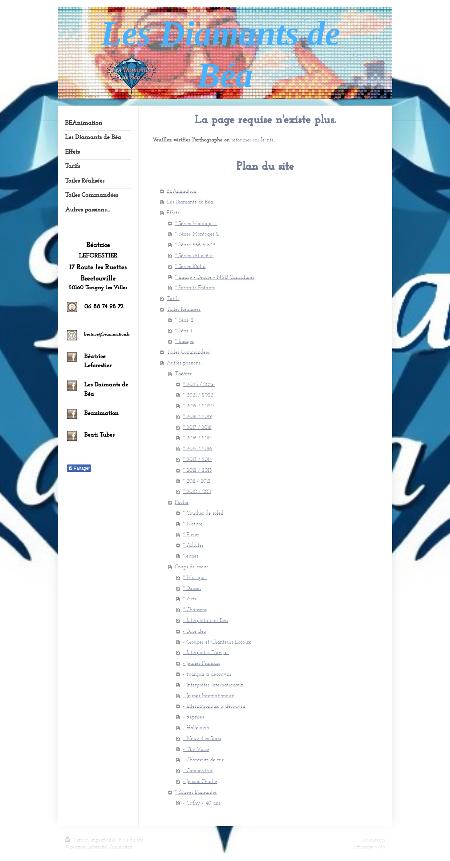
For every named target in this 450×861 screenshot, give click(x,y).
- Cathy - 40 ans (201, 802)
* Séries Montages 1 (196, 223)
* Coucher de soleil (203, 512)
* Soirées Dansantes (196, 792)
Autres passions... (185, 362)
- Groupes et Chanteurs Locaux (217, 641)
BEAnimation (181, 190)
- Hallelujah (196, 727)
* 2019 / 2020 (198, 405)
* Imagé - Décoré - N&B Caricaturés (214, 277)
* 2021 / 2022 (198, 394)
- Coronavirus (198, 770)
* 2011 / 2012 (197, 480)
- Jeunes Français (201, 663)
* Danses (192, 588)
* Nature (193, 523)
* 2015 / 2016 (197, 448)
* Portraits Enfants (195, 287)
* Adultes (193, 544)
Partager (79, 468)
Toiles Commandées (188, 351)
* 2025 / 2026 (199, 384)
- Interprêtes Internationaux (213, 684)
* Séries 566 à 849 (195, 244)
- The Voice (196, 749)
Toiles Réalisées (183, 309)
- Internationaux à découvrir (214, 705)
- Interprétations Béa (205, 620)
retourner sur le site (252, 139)
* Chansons (195, 609)
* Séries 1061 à (190, 266)
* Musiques (195, 577)
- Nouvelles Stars (202, 738)
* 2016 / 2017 (197, 437)
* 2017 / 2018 (197, 427)
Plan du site (131, 840)
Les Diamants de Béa (190, 201)
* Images (184, 341)
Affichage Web (369, 847)
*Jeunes (190, 555)
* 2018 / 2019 (197, 416)
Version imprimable (91, 840)
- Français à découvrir (207, 673)
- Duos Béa (194, 631)
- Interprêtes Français (206, 652)
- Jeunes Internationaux (208, 695)
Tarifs (173, 298)
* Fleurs (191, 534)
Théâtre (183, 373)
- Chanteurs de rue (203, 759)
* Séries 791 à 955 (194, 255)
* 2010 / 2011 (197, 491)
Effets (173, 212)
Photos (182, 502)
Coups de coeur (191, 566)
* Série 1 (183, 330)
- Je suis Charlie (200, 781)
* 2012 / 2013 (197, 470)
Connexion (374, 840)
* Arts (189, 598)
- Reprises (193, 716)
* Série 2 (184, 319)
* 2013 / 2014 (197, 459)
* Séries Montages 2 (197, 233)
